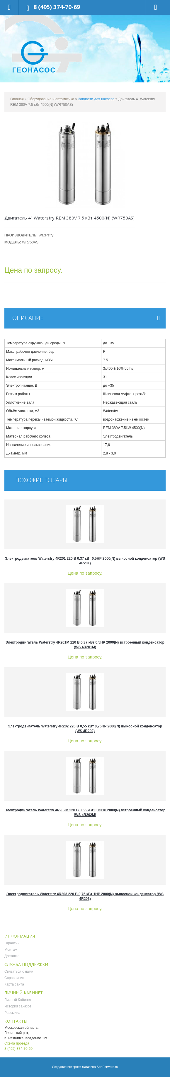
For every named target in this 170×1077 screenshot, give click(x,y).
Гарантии (11, 943)
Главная (17, 99)
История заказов (18, 1006)
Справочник (14, 978)
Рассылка (12, 1013)
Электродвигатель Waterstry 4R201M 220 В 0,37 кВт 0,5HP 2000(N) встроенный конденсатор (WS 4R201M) (85, 644)
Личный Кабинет (17, 1000)
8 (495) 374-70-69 (56, 7)
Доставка (12, 956)
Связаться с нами (18, 971)
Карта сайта (14, 984)
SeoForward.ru (107, 1067)
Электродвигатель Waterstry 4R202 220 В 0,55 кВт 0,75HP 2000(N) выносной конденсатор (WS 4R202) (85, 728)
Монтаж (10, 950)
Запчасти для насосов (96, 99)
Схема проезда (16, 1043)
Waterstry (45, 235)
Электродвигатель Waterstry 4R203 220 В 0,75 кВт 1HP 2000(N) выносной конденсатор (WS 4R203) (85, 896)
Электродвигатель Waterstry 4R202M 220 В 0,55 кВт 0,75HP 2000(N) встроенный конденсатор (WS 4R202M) (85, 812)
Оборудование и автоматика (51, 99)
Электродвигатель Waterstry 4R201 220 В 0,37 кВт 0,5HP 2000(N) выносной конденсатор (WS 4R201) (85, 560)
